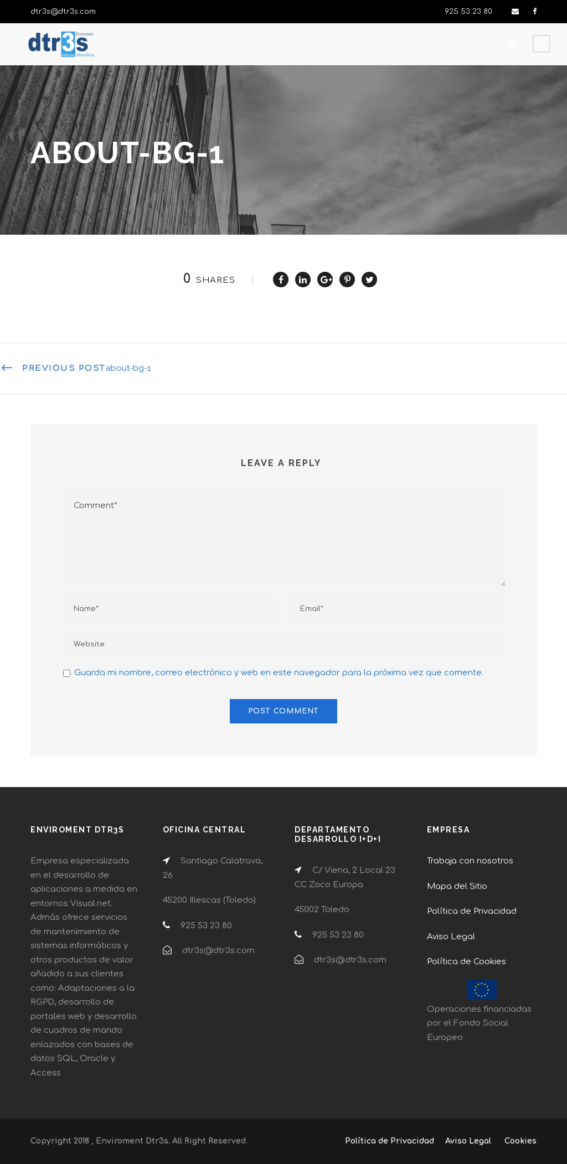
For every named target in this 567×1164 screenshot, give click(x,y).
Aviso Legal (451, 936)
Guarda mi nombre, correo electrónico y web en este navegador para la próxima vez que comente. (278, 672)
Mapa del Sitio (457, 886)
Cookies (520, 1141)
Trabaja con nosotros (470, 861)
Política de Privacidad (472, 911)
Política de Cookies (466, 961)
